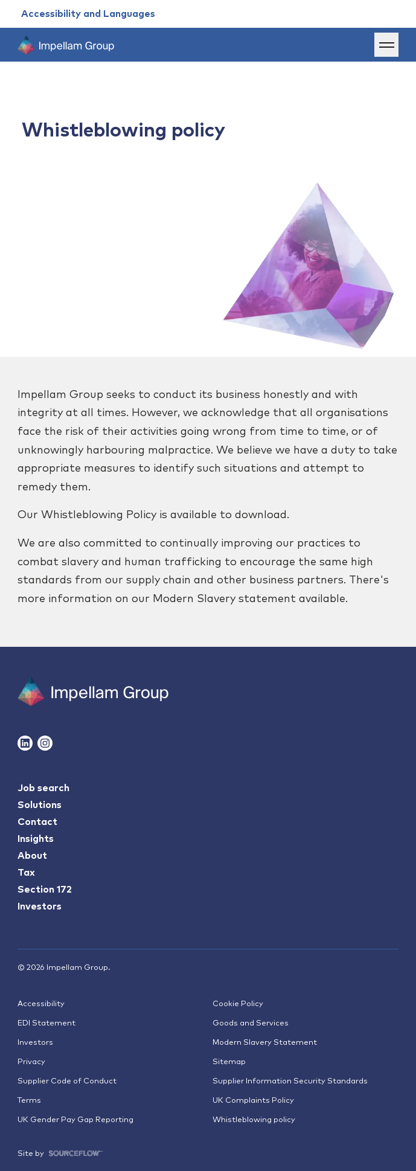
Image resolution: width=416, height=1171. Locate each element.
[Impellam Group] (66, 44)
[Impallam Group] (93, 691)
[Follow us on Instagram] (45, 743)
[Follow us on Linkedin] (25, 743)
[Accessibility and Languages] (88, 14)
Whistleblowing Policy (98, 515)
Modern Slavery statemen (221, 599)
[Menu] (386, 45)
